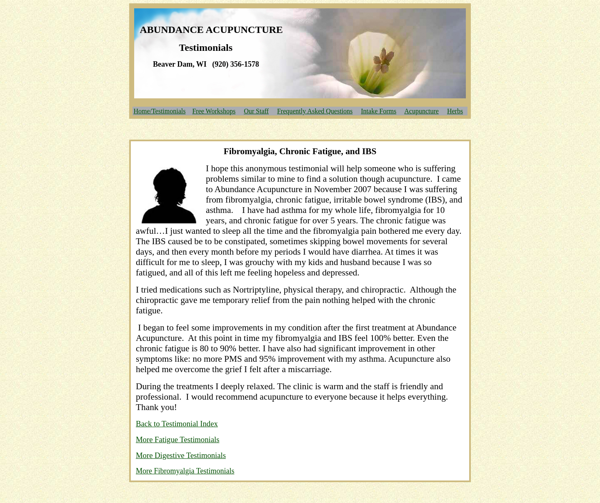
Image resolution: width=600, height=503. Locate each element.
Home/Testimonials (159, 111)
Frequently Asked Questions (314, 111)
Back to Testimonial (168, 423)
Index (209, 423)
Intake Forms (378, 111)
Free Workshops (213, 111)
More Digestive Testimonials (181, 455)
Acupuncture (421, 111)
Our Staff (256, 111)
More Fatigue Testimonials (177, 439)
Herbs (455, 111)
